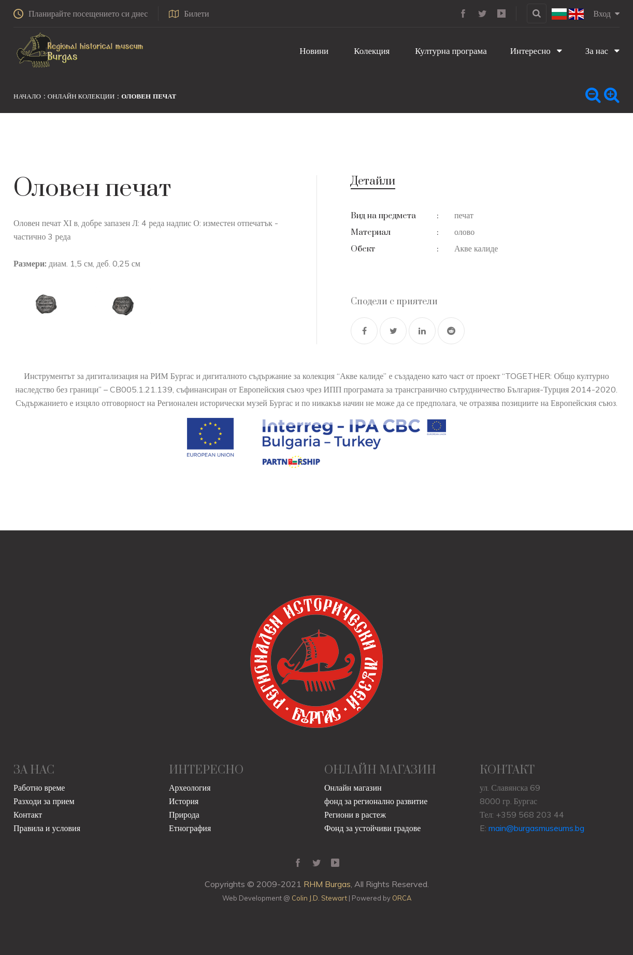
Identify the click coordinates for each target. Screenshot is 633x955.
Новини (312, 50)
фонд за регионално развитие (375, 801)
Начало (27, 96)
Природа (184, 814)
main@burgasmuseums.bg (536, 828)
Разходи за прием (44, 801)
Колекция (371, 50)
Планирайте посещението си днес (80, 13)
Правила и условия (46, 828)
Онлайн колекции (81, 96)
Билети (189, 13)
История (183, 801)
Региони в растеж (355, 814)
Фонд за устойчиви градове (372, 828)
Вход (606, 13)
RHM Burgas (327, 884)
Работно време (39, 787)
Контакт (27, 814)
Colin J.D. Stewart (319, 898)
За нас (602, 50)
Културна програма (449, 50)
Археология (190, 787)
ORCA (401, 898)
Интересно (536, 50)
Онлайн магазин (353, 787)
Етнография (190, 828)
